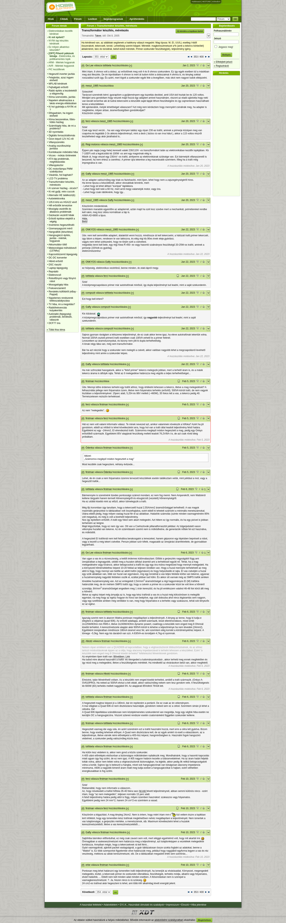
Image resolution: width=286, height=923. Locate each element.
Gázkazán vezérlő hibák (61, 215)
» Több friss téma (56, 329)
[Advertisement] (227, 135)
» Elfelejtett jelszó (223, 62)
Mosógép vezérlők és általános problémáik (60, 210)
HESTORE (206, 2)
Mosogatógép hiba (58, 284)
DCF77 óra (54, 323)
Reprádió (53, 271)
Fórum (78, 19)
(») (130, 65)
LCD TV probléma (58, 178)
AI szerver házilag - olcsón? (63, 188)
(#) (82, 65)
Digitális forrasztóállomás (62, 135)
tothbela (107, 65)
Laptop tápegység (58, 268)
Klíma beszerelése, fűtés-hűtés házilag (62, 121)
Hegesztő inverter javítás (62, 74)
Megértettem (204, 920)
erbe (88, 864)
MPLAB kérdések (58, 83)
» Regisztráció (221, 65)
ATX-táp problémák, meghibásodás (59, 160)
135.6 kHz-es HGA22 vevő (63, 202)
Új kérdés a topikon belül (190, 31)
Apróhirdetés (136, 19)
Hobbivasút (196, 2)
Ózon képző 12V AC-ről (61, 138)
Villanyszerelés (57, 142)
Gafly (88, 173)
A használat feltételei (90, 904)
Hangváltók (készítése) (61, 232)
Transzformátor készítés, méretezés (105, 30)
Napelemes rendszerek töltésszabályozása (61, 299)
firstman (90, 381)
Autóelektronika (56, 198)
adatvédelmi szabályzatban (169, 920)
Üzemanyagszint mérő (60, 228)
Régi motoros (93, 144)
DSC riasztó (55, 264)
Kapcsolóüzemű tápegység (63, 254)
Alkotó (89, 641)
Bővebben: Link (121, 656)
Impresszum (172, 904)
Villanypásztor (56, 165)
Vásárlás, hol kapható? (61, 175)
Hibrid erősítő (56, 261)
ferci (88, 121)
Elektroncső (55, 275)
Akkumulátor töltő (57, 244)
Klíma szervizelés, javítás (62, 97)
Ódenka (90, 447)
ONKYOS (91, 229)
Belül (84, 221)
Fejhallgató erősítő (58, 87)
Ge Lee (89, 65)
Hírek (51, 19)
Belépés (226, 55)
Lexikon (92, 19)
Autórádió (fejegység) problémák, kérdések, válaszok (60, 317)
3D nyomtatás (56, 132)
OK (235, 19)
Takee (98, 35)
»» (115, 892)
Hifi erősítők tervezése (60, 205)
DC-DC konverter (58, 257)
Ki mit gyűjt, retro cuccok (62, 191)
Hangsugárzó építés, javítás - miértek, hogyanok (60, 238)
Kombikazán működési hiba (63, 152)
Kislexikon (216, 2)
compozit (90, 292)
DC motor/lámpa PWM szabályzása (60, 170)
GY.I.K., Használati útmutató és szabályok (142, 904)
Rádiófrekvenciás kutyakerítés (58, 309)
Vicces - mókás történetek (62, 155)
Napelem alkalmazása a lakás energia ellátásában (63, 102)
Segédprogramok (113, 19)
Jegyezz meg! (226, 46)
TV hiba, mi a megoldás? (62, 304)
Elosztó (185, 904)
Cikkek (64, 19)
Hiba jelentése (198, 904)
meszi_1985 (92, 85)
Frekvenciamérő (57, 288)
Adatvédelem (111, 904)
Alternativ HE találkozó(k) (61, 195)
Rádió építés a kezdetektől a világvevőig (63, 92)
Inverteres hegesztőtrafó (61, 225)
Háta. (85, 218)
